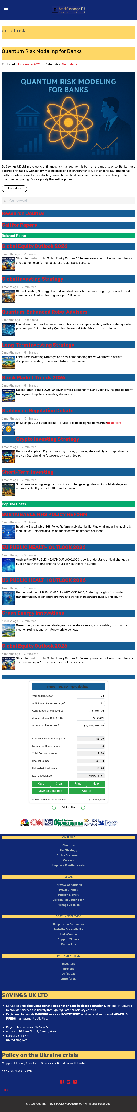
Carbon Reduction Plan (68, 900)
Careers (68, 860)
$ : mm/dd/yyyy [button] (97, 799)
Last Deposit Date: (42, 775)
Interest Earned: (41, 760)
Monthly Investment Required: (49, 738)
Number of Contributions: (46, 746)
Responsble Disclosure (68, 924)
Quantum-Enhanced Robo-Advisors (44, 312)
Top (6, 1090)
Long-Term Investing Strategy (38, 345)
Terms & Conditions (68, 885)
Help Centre (68, 934)
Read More (14, 188)
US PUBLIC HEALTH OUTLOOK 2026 (44, 580)
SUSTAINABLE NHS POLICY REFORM (44, 514)
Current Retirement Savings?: (48, 710)
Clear (59, 783)
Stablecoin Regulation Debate (37, 410)
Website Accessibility (68, 929)
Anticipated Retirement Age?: (48, 703)
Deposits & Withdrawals (68, 865)
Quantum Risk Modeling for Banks (42, 51)
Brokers (68, 968)
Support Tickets (68, 939)
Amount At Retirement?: (45, 725)
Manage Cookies (68, 905)
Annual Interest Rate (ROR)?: (48, 718)
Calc (41, 783)
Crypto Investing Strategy (47, 439)
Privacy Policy (68, 890)
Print (77, 783)
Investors (68, 963)
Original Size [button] (68, 807)
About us (68, 845)
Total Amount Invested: (45, 753)
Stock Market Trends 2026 (33, 378)
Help (96, 783)
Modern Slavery (68, 895)
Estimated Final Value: (45, 768)
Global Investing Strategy (32, 279)
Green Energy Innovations (33, 613)
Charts (86, 791)
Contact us (68, 944)
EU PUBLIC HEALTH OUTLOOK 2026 (44, 547)
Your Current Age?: (43, 695)
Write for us (68, 978)
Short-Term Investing (28, 472)
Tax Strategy (68, 850)
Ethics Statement (68, 855)
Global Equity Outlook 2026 (34, 246)
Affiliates (68, 973)
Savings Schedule (50, 791)
